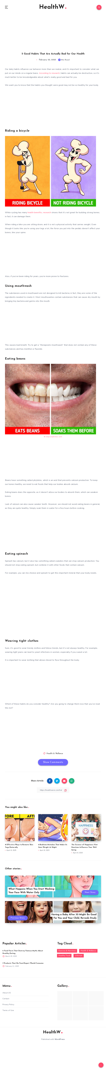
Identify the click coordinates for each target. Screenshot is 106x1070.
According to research (49, 73)
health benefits (35, 212)
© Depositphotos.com (53, 437)
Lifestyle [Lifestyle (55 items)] (78, 956)
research (47, 212)
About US (6, 993)
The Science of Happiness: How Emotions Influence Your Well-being (85, 847)
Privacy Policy (8, 1005)
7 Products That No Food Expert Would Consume (23, 963)
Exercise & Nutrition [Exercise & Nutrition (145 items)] (67, 951)
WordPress (60, 1039)
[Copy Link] (53, 790)
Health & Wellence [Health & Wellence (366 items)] (88, 951)
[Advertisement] (53, 30)
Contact (5, 999)
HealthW (52, 7)
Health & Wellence (54, 754)
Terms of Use (8, 1010)
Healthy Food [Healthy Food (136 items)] (64, 956)
